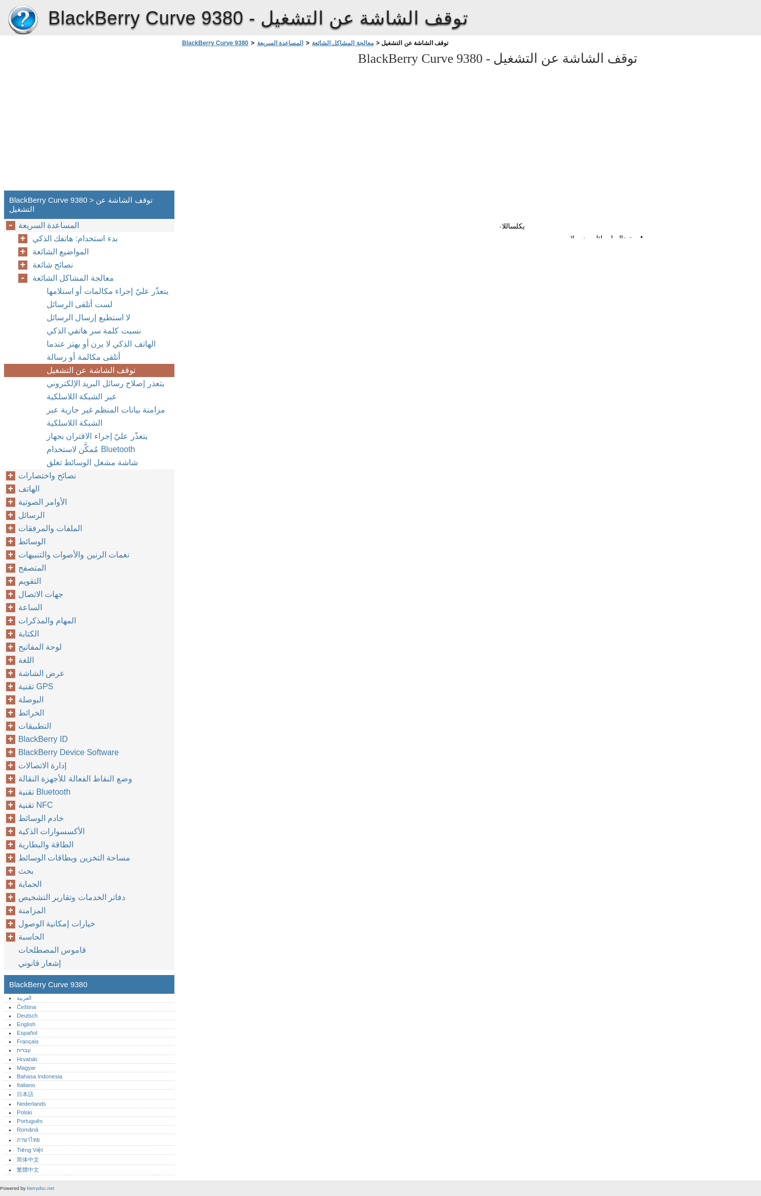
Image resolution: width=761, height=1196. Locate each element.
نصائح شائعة (52, 264)
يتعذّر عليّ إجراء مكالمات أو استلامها (107, 291)
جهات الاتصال (40, 594)
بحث (25, 871)
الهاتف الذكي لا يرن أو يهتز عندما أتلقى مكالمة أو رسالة (101, 350)
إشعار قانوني (39, 963)
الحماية (30, 884)
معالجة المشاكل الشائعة (343, 43)
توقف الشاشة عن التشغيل (91, 370)
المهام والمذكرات (47, 620)
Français (28, 1041)
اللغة (26, 660)
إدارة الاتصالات (42, 765)
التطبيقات (34, 726)
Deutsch (27, 1016)
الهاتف (29, 488)
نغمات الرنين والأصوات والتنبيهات (73, 554)
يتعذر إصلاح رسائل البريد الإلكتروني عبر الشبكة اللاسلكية (105, 390)
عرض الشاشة (41, 673)
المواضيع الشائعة (60, 251)
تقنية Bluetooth (44, 792)
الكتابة (28, 633)
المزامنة (32, 910)
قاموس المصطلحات (52, 950)
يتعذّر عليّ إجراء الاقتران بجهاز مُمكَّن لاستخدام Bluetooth (97, 443)
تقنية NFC (35, 805)
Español (27, 1033)
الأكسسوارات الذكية (51, 831)
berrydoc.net (40, 1188)
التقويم (29, 581)
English (26, 1024)
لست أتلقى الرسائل (80, 304)
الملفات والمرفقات (50, 528)
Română (27, 1130)
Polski (24, 1112)
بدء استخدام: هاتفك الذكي (75, 238)
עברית (24, 1050)
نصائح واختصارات (47, 475)
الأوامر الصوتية (42, 502)
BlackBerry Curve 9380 (23, 20)
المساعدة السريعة (280, 43)
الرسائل (31, 515)
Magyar (26, 1068)
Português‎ (30, 1121)
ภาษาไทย (28, 1140)
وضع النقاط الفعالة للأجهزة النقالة (75, 778)
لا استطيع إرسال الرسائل (88, 317)
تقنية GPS (35, 686)
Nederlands (31, 1104)
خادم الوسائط (41, 818)
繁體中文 (28, 1170)
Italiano (26, 1085)
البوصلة (31, 699)
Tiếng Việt (30, 1150)
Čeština (26, 1007)
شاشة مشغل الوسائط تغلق (92, 462)
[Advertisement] (264, 122)
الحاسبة (31, 936)
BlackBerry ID (43, 739)
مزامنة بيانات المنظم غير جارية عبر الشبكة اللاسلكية (106, 416)
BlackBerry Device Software (68, 752)
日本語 (25, 1094)
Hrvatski (27, 1059)
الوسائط (32, 541)
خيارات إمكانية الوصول (56, 923)
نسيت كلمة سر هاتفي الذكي (94, 330)
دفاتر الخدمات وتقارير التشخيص (71, 897)
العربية (24, 998)
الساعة (30, 607)
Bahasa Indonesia (39, 1076)
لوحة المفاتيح (40, 647)
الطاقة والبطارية (46, 844)
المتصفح (32, 568)
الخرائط (31, 712)
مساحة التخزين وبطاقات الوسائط (74, 857)
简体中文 (28, 1159)
